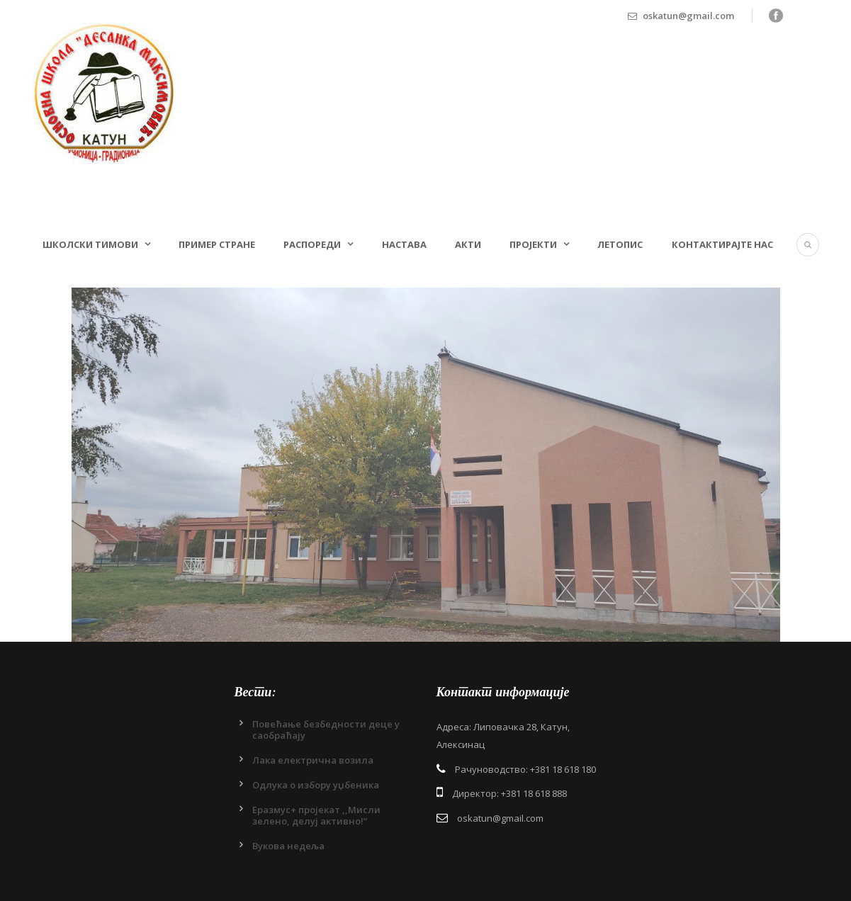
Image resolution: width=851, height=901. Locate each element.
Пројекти (533, 244)
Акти (468, 244)
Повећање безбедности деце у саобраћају (326, 730)
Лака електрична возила (312, 760)
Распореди (312, 244)
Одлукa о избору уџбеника (315, 784)
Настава (404, 244)
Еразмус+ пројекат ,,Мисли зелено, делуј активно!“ (316, 815)
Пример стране (217, 244)
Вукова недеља (288, 845)
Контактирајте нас (722, 244)
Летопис (620, 244)
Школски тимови (90, 244)
